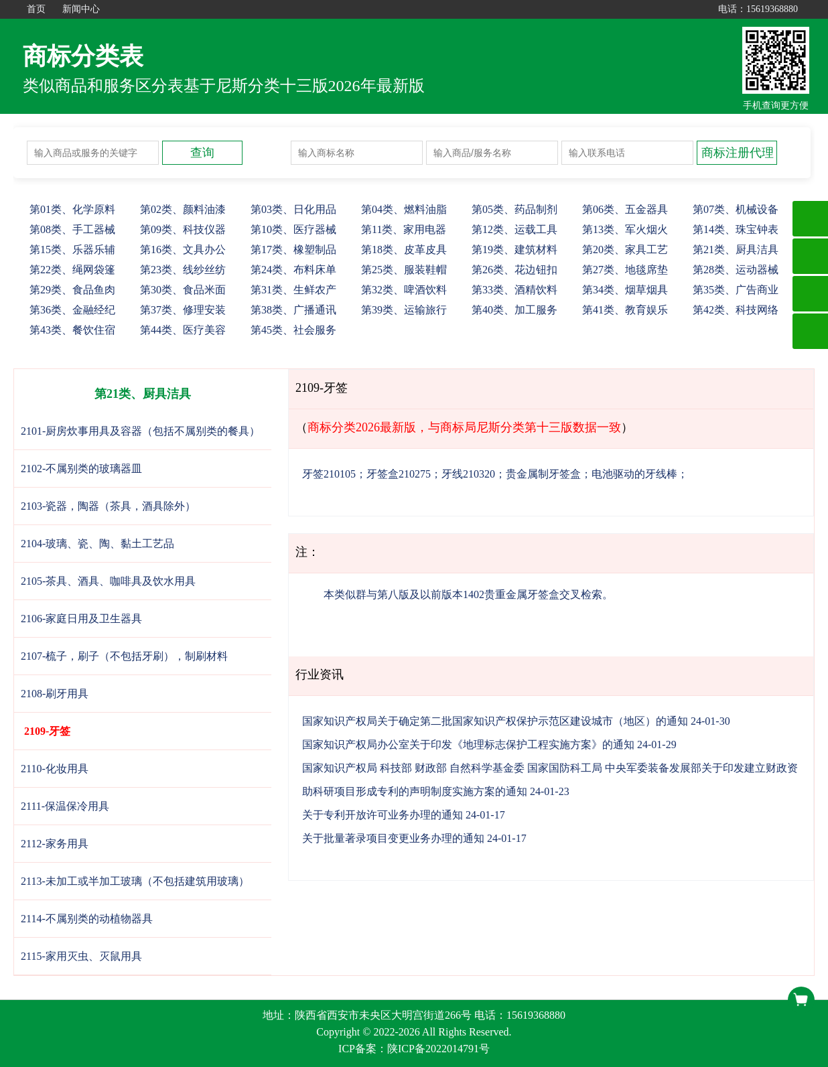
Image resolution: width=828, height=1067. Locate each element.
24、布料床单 (293, 269)
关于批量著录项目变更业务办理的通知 (393, 838)
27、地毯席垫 (625, 269)
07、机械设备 (735, 209)
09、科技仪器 (183, 229)
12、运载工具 (514, 229)
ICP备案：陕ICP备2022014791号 (414, 1048)
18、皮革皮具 (404, 249)
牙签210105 (329, 474)
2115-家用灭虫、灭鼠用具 (81, 956)
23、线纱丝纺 (183, 269)
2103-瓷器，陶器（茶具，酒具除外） (108, 506)
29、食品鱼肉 (72, 289)
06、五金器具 (625, 209)
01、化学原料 (72, 209)
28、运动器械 (735, 269)
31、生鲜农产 (293, 289)
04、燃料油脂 (404, 209)
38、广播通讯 (293, 309)
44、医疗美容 (183, 330)
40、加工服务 (514, 309)
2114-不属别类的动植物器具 (87, 918)
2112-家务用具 (54, 843)
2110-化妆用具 (54, 768)
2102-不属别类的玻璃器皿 (81, 468)
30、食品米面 (183, 289)
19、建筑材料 (514, 249)
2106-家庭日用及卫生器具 (81, 618)
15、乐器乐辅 (72, 249)
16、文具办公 (183, 249)
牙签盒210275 (398, 474)
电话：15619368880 (758, 9)
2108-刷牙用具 (54, 693)
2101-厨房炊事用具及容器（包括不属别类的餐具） (140, 431)
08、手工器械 (72, 229)
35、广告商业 (735, 289)
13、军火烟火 (625, 229)
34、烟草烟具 (625, 289)
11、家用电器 (403, 229)
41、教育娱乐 (625, 309)
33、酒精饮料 (514, 289)
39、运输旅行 (404, 309)
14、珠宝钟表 (735, 229)
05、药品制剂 (514, 209)
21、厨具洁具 (735, 249)
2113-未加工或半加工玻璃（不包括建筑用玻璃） (135, 881)
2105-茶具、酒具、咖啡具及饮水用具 (108, 581)
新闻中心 (81, 9)
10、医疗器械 (293, 229)
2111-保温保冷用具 (65, 806)
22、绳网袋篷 (72, 269)
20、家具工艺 (625, 249)
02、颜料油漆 (183, 209)
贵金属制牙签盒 (543, 474)
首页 (36, 9)
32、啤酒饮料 (404, 289)
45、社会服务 (293, 330)
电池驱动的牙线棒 (634, 474)
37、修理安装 (183, 309)
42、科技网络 (735, 309)
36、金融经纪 (72, 309)
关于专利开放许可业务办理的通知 (382, 815)
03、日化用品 (293, 209)
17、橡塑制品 (293, 249)
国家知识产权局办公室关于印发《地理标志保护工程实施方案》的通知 (468, 744)
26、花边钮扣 (514, 269)
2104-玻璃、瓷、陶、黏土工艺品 (97, 543)
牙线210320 (468, 474)
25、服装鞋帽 (404, 269)
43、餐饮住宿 (72, 330)
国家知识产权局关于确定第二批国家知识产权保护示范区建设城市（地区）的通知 (495, 721)
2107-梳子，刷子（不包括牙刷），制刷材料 (124, 656)
